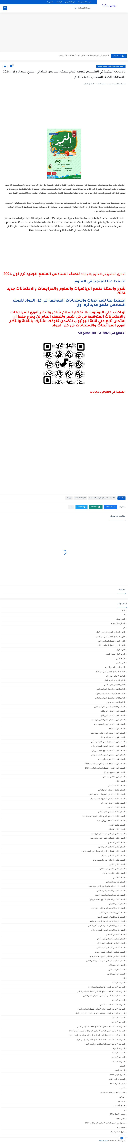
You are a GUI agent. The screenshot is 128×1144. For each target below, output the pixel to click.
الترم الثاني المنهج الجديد (115, 667)
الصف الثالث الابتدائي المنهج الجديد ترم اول (107, 799)
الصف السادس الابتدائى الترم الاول (111, 943)
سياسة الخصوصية (84, 2)
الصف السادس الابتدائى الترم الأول (111, 939)
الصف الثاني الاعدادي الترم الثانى (111, 847)
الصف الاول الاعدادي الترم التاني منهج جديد (108, 733)
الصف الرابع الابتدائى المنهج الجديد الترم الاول (107, 921)
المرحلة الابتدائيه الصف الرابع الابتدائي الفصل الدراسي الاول (101, 1009)
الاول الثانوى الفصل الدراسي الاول (111, 641)
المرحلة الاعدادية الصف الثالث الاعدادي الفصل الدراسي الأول (100, 1039)
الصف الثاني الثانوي (117, 864)
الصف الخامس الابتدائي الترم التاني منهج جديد (106, 886)
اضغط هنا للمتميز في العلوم (100, 282)
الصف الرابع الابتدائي (116, 904)
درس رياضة (109, 6)
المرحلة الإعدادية (118, 1018)
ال (124, 628)
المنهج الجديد (119, 1070)
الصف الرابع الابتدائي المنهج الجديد (111, 917)
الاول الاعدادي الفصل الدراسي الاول (110, 632)
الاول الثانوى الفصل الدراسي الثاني (111, 645)
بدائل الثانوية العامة (117, 1083)
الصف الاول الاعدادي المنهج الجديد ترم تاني (108, 755)
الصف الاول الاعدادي (116, 728)
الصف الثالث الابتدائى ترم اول (113, 803)
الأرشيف (59, 2)
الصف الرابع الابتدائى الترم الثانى (112, 912)
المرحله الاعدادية (118, 1057)
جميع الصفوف (119, 1105)
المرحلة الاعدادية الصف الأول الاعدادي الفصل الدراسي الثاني (101, 1026)
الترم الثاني (120, 663)
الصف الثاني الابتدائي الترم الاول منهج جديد (108, 834)
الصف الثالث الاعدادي (116, 807)
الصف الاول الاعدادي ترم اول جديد (111, 759)
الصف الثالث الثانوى (117, 825)
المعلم (122, 1066)
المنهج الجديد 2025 (117, 1075)
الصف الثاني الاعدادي (116, 842)
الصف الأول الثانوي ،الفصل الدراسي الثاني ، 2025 (105, 768)
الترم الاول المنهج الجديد (115, 654)
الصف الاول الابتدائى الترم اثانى (112, 711)
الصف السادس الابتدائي (115, 934)
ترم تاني (121, 1101)
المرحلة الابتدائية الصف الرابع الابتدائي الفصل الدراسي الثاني (101, 991)
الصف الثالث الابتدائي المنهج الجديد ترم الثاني (107, 794)
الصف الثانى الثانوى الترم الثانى (112, 869)
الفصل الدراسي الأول (116, 965)
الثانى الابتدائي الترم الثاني (114, 685)
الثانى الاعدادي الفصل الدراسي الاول (110, 689)
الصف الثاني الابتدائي (116, 829)
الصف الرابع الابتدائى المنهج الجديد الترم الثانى (106, 926)
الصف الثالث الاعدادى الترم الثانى (111, 812)
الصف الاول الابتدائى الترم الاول (112, 715)
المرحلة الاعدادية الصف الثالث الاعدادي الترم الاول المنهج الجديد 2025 (97, 1031)
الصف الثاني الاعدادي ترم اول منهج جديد (109, 860)
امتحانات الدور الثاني (116, 1079)
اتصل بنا (50, 2)
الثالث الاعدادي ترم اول (115, 676)
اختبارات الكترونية (118, 623)
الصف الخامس (119, 877)
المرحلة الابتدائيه (118, 1000)
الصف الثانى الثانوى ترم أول (114, 873)
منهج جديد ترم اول (117, 1131)
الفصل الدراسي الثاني (116, 974)
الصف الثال (120, 781)
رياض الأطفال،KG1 (117, 1114)
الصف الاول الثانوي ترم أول (114, 772)
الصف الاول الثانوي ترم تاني (114, 777)
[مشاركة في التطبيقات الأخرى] (71, 507)
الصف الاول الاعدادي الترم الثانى (112, 737)
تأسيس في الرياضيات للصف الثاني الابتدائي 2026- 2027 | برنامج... (83, 56)
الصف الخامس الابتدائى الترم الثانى (111, 891)
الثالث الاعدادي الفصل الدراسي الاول (110, 671)
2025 (123, 610)
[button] (110, 507)
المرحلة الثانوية (119, 1048)
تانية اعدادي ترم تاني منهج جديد (112, 1092)
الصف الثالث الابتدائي (116, 785)
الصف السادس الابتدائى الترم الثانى (111, 947)
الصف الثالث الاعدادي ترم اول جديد (111, 820)
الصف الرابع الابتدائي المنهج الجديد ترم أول (108, 930)
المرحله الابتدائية (118, 1053)
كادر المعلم (120, 1118)
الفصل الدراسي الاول (116, 969)
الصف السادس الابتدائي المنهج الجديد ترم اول (107, 956)
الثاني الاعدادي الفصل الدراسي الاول (110, 693)
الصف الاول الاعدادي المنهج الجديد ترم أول (108, 746)
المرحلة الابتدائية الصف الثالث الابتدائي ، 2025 (106, 987)
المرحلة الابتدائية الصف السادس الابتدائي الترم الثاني (104, 996)
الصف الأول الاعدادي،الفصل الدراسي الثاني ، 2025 (105, 763)
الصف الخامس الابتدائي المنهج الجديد (110, 895)
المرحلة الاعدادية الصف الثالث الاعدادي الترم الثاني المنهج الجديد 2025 (97, 1035)
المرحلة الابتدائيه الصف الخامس (112, 1004)
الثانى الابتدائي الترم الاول (114, 680)
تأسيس (122, 1088)
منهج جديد (121, 1127)
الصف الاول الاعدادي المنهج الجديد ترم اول (108, 750)
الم (123, 978)
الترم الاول (120, 650)
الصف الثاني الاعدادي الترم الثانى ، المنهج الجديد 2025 (103, 851)
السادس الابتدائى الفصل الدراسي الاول (109, 707)
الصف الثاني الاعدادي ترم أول (113, 855)
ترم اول (68, 498)
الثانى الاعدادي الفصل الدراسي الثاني (110, 698)
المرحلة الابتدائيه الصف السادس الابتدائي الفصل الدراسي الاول (100, 1013)
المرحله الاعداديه (118, 1061)
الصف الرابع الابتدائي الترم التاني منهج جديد (108, 908)
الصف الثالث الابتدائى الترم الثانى (111, 790)
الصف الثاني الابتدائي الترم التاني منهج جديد (107, 838)
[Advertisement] (64, 32)
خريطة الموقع (70, 2)
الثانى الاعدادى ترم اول (116, 702)
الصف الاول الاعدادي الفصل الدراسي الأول (108, 742)
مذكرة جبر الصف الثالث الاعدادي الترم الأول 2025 (105, 1123)
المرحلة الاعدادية (118, 1022)
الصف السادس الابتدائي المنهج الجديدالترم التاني (105, 961)
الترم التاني (120, 658)
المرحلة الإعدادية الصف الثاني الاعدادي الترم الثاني (105, 1044)
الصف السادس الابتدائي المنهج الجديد (111, 66)
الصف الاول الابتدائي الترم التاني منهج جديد (108, 720)
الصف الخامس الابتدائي (115, 882)
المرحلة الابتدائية (84, 8)
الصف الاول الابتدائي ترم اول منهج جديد (109, 724)
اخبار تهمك (120, 619)
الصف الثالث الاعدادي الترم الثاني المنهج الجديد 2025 (103, 816)
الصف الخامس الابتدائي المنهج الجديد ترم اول (107, 899)
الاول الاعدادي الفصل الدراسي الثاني (110, 636)
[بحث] (5, 8)
